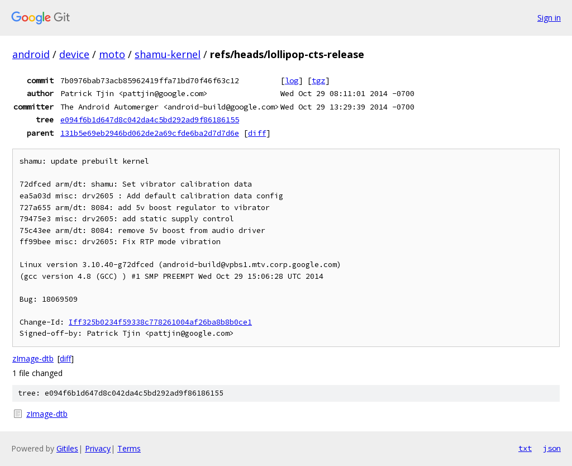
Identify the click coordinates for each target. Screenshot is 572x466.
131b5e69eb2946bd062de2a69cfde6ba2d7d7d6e (149, 133)
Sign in (549, 17)
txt (525, 448)
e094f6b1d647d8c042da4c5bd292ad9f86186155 (149, 120)
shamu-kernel (168, 54)
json (552, 448)
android (31, 54)
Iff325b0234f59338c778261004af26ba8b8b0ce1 (160, 322)
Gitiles (67, 448)
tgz (318, 80)
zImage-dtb (33, 358)
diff (257, 133)
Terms (129, 448)
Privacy (98, 448)
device (74, 54)
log (291, 80)
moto (112, 54)
